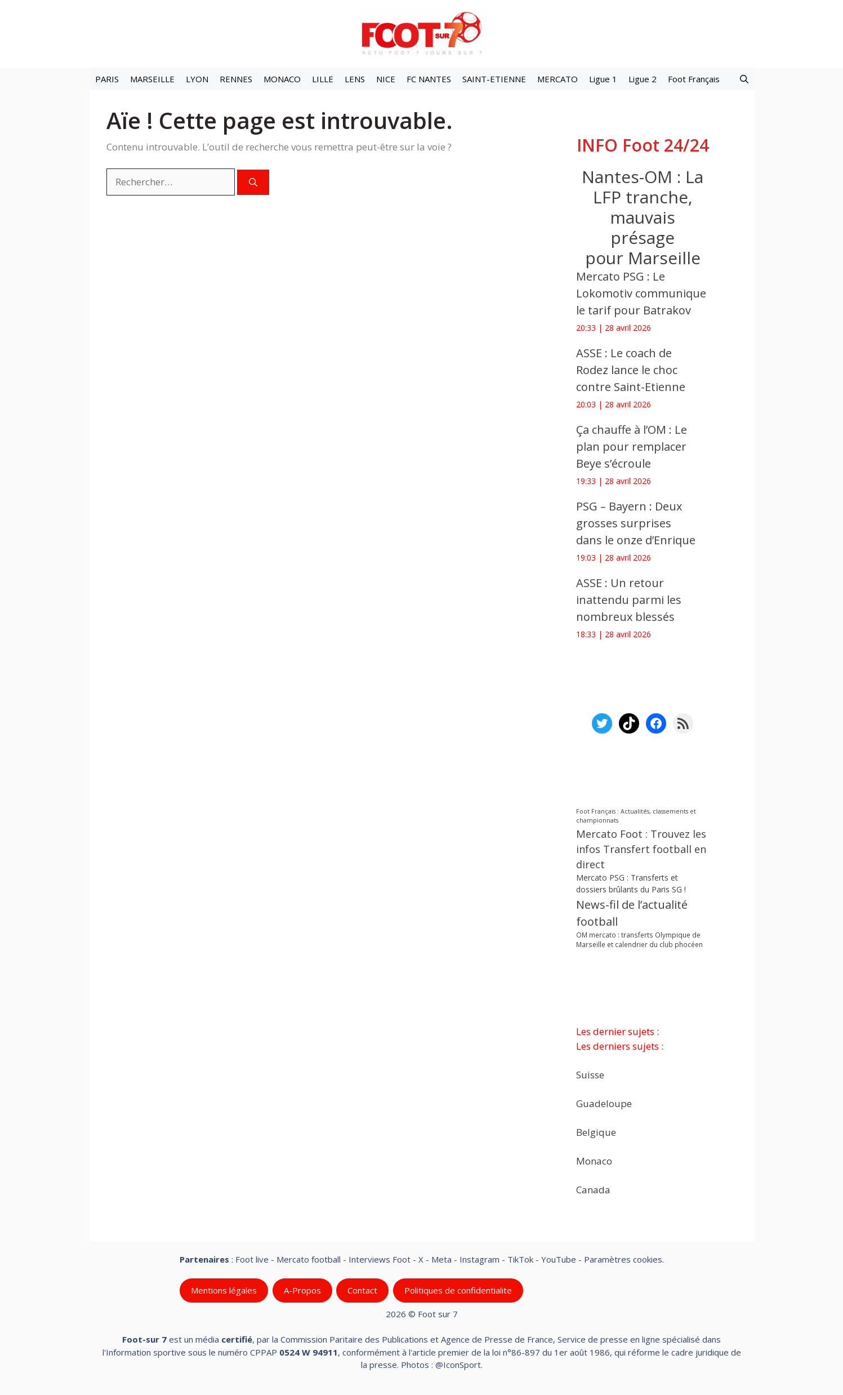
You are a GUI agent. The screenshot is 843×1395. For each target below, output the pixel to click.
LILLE (322, 79)
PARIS (107, 79)
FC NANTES (429, 79)
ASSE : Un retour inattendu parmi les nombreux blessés (628, 599)
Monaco (594, 1160)
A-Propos (301, 1290)
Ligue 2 (642, 79)
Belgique (596, 1131)
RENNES (236, 79)
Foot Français (694, 79)
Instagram (479, 1259)
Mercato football (308, 1259)
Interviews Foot (380, 1259)
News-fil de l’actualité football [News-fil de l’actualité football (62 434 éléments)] (632, 913)
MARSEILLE (152, 79)
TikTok (520, 1259)
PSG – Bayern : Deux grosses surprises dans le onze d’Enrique (635, 523)
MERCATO (557, 79)
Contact (362, 1290)
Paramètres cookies (623, 1259)
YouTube (558, 1259)
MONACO (282, 79)
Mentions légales (224, 1290)
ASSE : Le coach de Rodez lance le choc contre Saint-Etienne (630, 369)
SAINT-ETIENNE (494, 79)
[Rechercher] (253, 182)
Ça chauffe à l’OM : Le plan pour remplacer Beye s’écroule (631, 446)
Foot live (252, 1259)
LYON (197, 79)
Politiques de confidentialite (457, 1290)
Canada (593, 1189)
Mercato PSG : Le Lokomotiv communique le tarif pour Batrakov (641, 293)
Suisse (590, 1074)
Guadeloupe (604, 1102)
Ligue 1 (603, 79)
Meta (441, 1259)
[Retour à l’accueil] (422, 32)
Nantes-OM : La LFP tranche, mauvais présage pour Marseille (642, 217)
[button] (744, 79)
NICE (385, 79)
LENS (355, 79)
